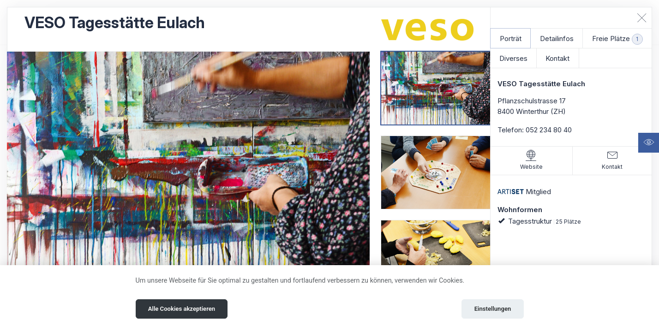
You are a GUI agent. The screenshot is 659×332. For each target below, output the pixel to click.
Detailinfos (557, 38)
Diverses (513, 58)
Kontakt (557, 58)
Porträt (510, 38)
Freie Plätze (617, 39)
